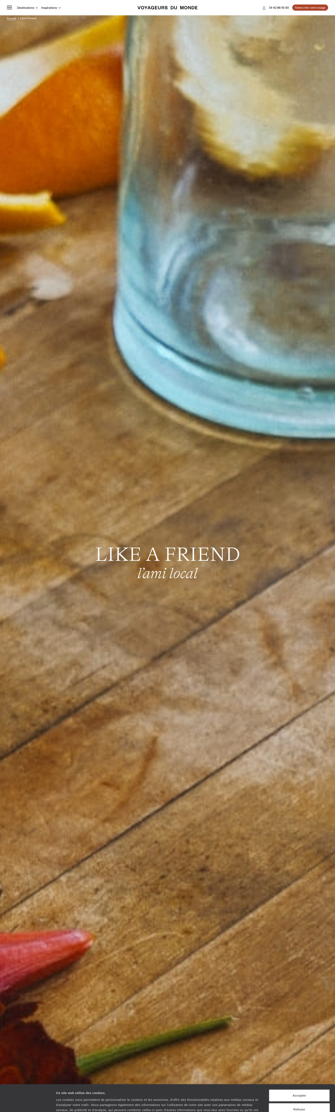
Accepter (299, 1070)
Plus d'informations (152, 1090)
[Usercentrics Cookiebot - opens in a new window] (27, 1103)
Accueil (11, 18)
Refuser (299, 1084)
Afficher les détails (235, 1103)
